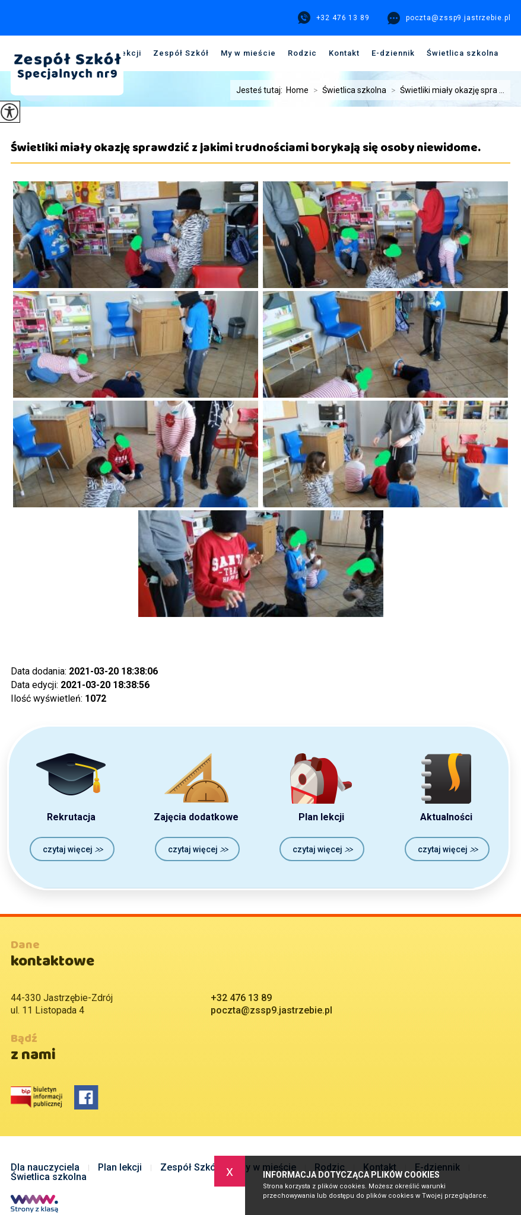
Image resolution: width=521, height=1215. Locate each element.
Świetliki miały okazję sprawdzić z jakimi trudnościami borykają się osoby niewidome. (246, 151)
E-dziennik (393, 53)
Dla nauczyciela (45, 1167)
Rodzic (302, 53)
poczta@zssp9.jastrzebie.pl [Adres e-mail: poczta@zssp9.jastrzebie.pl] (271, 1010)
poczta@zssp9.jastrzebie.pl (449, 18)
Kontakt (344, 53)
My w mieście (248, 53)
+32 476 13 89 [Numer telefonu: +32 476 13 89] (241, 997)
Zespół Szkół (181, 53)
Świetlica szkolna (462, 53)
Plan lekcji (120, 1167)
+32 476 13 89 (334, 17)
